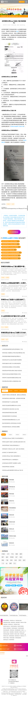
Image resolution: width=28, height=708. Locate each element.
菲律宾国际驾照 (18, 630)
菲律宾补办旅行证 (6, 626)
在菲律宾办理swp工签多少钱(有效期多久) (11, 456)
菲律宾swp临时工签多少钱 (17, 126)
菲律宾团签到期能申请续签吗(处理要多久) (11, 356)
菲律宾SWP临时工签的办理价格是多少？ (10, 445)
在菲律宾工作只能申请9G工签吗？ (9, 452)
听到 (20, 560)
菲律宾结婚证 (12, 637)
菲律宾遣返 (12, 630)
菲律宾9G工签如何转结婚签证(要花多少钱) (11, 377)
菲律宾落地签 (11, 635)
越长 (7, 557)
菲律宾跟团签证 (6, 620)
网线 (3, 560)
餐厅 (3, 557)
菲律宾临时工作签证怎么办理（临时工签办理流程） (13, 448)
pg (6, 563)
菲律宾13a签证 (6, 637)
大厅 (8, 554)
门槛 (7, 560)
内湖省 (7, 277)
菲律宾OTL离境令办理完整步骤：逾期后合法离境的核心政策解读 (14, 394)
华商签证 (6, 215)
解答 (21, 554)
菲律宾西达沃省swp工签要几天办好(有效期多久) (12, 438)
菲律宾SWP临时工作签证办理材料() (10, 244)
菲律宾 (8, 204)
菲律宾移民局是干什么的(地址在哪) (9, 401)
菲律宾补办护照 (23, 635)
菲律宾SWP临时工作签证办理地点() (10, 241)
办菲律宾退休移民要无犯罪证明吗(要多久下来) (12, 349)
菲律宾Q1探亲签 (20, 626)
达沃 (7, 339)
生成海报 (27, 208)
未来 (16, 560)
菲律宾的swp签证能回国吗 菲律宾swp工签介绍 (12, 470)
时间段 (11, 557)
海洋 (24, 560)
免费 (10, 563)
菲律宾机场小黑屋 (6, 622)
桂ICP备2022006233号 (22, 690)
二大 (3, 563)
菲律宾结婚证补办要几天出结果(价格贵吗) (11, 363)
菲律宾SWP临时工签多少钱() (9, 249)
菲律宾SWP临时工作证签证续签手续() (11, 255)
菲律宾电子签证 (17, 624)
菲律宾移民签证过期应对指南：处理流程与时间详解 (13, 398)
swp (17, 31)
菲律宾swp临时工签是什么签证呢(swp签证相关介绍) (13, 441)
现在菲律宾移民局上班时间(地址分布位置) (11, 423)
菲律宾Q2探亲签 (14, 626)
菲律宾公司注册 (23, 622)
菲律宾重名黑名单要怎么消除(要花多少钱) (11, 381)
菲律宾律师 (17, 622)
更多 (27, 655)
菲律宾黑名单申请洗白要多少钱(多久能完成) (11, 370)
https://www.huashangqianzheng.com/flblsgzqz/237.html (14, 208)
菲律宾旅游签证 (18, 637)
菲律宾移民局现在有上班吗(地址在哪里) (10, 426)
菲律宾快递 (13, 622)
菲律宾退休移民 (6, 630)
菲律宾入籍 (23, 630)
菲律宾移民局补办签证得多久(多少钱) (10, 409)
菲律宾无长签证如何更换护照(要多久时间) (11, 374)
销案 (17, 554)
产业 (12, 554)
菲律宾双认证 (12, 620)
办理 (13, 204)
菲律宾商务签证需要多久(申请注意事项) (10, 367)
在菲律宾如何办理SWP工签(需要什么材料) (11, 463)
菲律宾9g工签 (5, 639)
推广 (17, 557)
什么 (2, 327)
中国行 (3, 554)
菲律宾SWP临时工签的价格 (7, 466)
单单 (11, 560)
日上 (15, 563)
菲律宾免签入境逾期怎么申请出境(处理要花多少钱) (13, 352)
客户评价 (21, 1)
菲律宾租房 (5, 624)
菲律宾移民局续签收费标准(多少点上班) (10, 419)
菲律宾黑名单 (17, 635)
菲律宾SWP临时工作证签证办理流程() (11, 247)
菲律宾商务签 (11, 639)
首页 (7, 16)
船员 (21, 557)
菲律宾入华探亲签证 (7, 628)
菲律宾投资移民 (21, 628)
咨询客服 (14, 232)
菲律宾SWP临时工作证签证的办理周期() (11, 252)
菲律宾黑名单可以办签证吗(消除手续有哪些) (11, 359)
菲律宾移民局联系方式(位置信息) (9, 416)
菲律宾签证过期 (18, 620)
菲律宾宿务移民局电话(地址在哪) (9, 412)
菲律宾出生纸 (5, 635)
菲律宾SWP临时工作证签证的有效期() (11, 258)
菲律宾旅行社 (10, 624)
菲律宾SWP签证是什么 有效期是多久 (9, 459)
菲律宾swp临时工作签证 (13, 16)
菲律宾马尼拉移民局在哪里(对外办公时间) (11, 405)
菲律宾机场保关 (14, 628)
